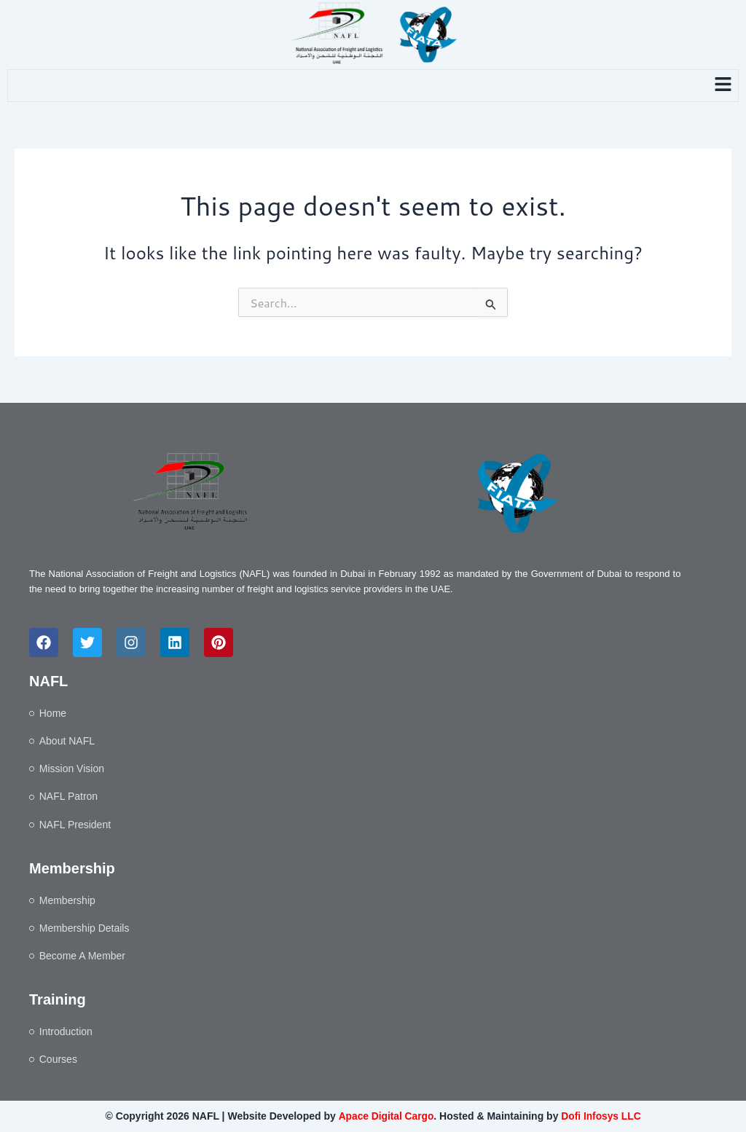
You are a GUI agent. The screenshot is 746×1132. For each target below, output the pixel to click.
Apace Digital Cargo (385, 1116)
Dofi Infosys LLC (601, 1116)
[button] (723, 85)
